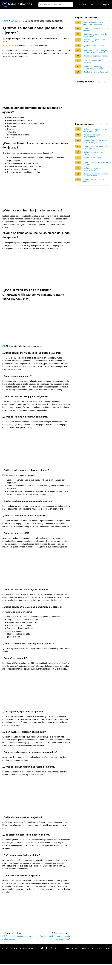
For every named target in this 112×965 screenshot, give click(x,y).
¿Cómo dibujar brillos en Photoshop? (92, 61)
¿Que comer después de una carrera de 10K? (94, 41)
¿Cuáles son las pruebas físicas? (95, 56)
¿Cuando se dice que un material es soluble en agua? (95, 141)
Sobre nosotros (70, 948)
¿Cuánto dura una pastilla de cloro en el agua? (96, 163)
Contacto (85, 948)
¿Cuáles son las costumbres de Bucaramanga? (95, 35)
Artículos (82, 4)
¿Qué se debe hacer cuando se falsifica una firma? (95, 130)
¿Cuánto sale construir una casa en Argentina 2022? (95, 147)
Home (5, 21)
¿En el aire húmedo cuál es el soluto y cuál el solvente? (94, 23)
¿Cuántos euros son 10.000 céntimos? (93, 180)
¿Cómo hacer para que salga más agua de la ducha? (96, 175)
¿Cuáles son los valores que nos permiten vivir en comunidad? (95, 51)
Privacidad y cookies (101, 948)
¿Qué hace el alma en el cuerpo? (95, 46)
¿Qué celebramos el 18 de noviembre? (93, 153)
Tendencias (94, 4)
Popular (106, 4)
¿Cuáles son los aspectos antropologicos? (92, 136)
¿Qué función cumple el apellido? (95, 72)
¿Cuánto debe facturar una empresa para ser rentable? (93, 67)
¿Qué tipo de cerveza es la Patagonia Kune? (93, 169)
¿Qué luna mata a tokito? (92, 158)
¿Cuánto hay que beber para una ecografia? (95, 29)
